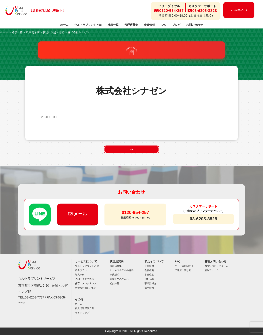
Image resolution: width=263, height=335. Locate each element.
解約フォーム (212, 270)
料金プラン (81, 270)
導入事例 (80, 274)
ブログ (176, 24)
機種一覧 (113, 24)
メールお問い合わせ (239, 10)
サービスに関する (184, 266)
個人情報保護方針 (84, 308)
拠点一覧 (114, 283)
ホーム (64, 24)
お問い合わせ (194, 24)
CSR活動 (149, 279)
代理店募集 (131, 24)
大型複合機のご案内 (85, 287)
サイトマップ (82, 312)
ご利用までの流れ (84, 279)
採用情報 (149, 287)
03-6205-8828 (203, 218)
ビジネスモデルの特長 (122, 270)
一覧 (131, 149)
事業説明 (114, 274)
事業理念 (149, 274)
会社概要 (149, 270)
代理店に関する (183, 270)
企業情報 (149, 24)
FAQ (163, 24)
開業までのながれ (119, 279)
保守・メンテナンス (85, 283)
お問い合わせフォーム (216, 266)
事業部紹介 (150, 283)
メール (77, 213)
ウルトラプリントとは (88, 24)
